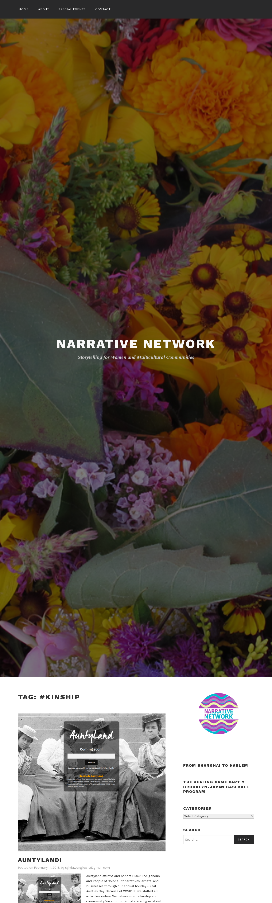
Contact (102, 9)
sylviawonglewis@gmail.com (87, 868)
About (43, 9)
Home (24, 9)
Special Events (72, 9)
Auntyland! (40, 859)
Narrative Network (136, 343)
